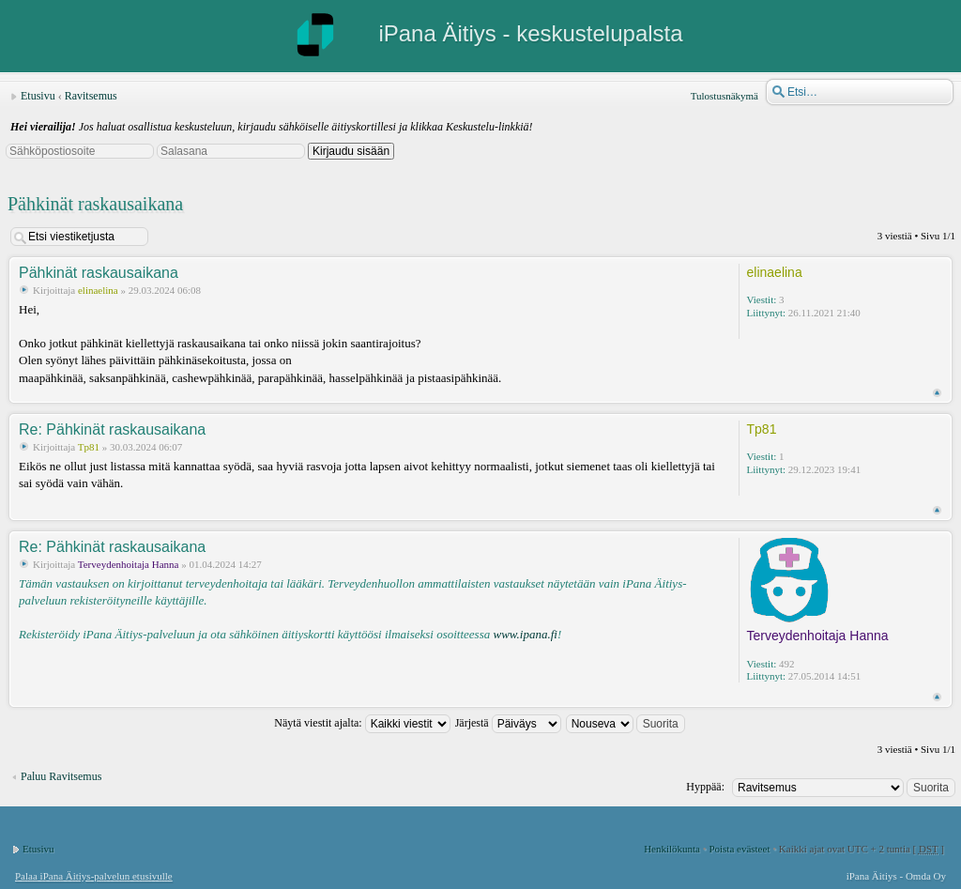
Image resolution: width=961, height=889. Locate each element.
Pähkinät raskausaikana (95, 203)
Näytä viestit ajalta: (362, 722)
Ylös (937, 393)
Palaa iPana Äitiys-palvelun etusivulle (94, 875)
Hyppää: (705, 786)
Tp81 (88, 446)
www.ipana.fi (525, 634)
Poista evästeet (739, 848)
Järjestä (508, 722)
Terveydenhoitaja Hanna (128, 564)
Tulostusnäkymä (724, 95)
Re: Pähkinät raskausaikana (112, 429)
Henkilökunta (672, 848)
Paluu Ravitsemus (61, 776)
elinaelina (98, 290)
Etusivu (38, 95)
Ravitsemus (91, 95)
